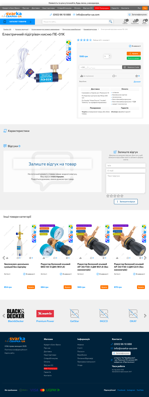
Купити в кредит (134, 58)
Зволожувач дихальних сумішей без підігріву (16, 265)
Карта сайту (9, 353)
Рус (139, 8)
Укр (144, 8)
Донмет (137, 81)
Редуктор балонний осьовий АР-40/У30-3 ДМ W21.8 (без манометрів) (92, 267)
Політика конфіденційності (16, 350)
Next (145, 257)
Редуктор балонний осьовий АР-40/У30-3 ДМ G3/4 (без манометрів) (129, 267)
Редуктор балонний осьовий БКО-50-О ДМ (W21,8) (55, 265)
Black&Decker (16, 321)
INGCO (104, 321)
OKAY (133, 321)
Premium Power (45, 321)
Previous (3, 257)
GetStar (74, 321)
